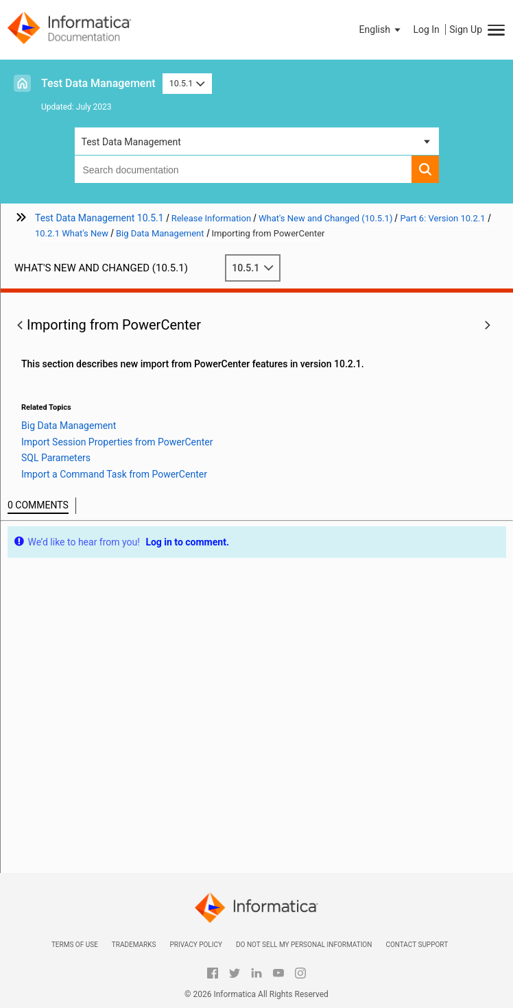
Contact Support (416, 944)
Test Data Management (98, 83)
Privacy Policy (195, 944)
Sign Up (465, 29)
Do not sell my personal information (304, 944)
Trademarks (134, 944)
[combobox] (243, 169)
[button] (381, 29)
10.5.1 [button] (187, 83)
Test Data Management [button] (131, 141)
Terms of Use (74, 944)
